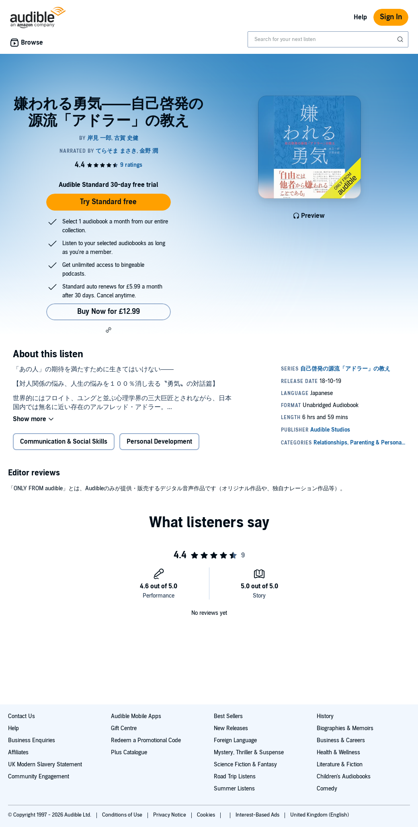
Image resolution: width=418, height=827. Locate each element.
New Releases (231, 728)
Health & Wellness (338, 752)
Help (360, 17)
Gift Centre (124, 728)
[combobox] (328, 39)
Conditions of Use (122, 815)
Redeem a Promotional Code (146, 740)
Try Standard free (108, 202)
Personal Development (159, 442)
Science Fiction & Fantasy (245, 764)
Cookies (206, 815)
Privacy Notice (170, 815)
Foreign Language (235, 740)
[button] (108, 330)
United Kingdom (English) (319, 815)
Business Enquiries (31, 740)
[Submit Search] (401, 39)
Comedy (327, 788)
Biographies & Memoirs (345, 728)
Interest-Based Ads (258, 815)
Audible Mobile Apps (136, 716)
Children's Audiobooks (344, 776)
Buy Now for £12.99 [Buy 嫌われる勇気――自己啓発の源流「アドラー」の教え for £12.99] (108, 311)
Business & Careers (341, 740)
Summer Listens (234, 788)
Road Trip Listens (235, 776)
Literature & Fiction (340, 764)
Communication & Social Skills (63, 442)
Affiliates (18, 752)
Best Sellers (228, 716)
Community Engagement (38, 776)
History (325, 716)
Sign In (391, 17)
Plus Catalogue (129, 752)
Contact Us (21, 716)
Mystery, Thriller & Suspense (249, 752)
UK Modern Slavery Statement (45, 764)
